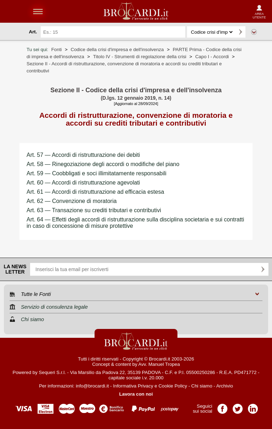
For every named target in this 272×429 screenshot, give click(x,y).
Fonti (56, 49)
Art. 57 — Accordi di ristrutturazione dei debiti (83, 155)
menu (38, 11)
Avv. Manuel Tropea (159, 364)
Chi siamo (201, 386)
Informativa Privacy (133, 386)
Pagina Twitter (238, 406)
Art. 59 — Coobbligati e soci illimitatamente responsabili (96, 173)
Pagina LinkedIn (253, 406)
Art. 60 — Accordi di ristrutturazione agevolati (83, 183)
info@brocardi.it (92, 386)
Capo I (212, 56)
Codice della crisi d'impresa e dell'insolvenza (117, 49)
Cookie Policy (172, 386)
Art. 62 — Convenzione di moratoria (72, 201)
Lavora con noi (136, 394)
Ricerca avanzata (254, 32)
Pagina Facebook (222, 406)
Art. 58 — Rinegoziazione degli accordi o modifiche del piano (103, 164)
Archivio (224, 386)
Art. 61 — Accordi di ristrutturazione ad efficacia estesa (95, 192)
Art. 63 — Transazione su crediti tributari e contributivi (94, 210)
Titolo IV (139, 56)
